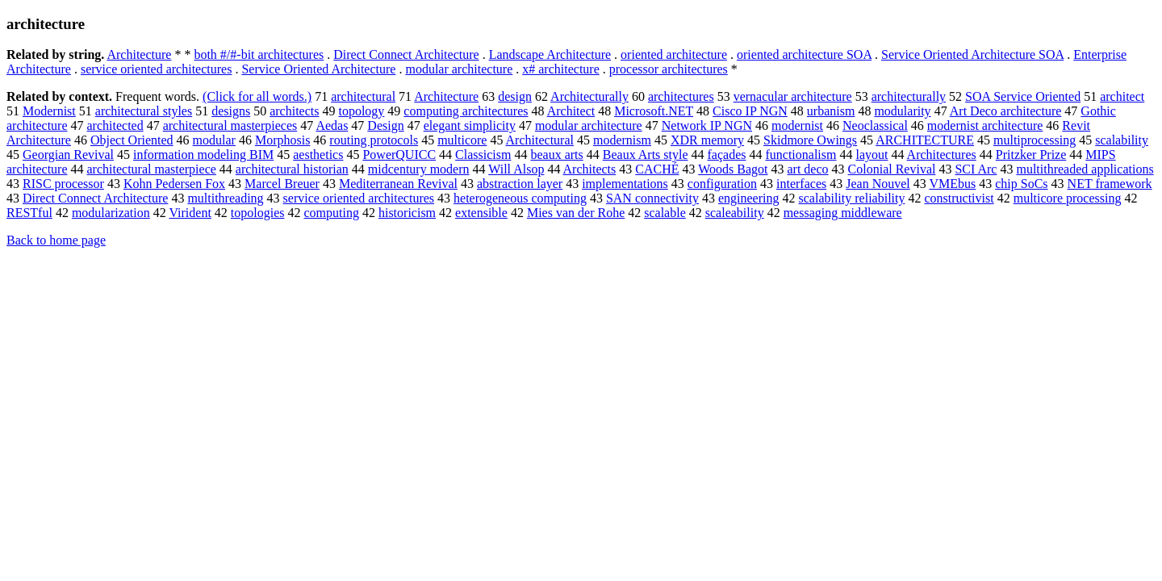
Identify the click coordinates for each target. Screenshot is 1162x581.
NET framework (1110, 183)
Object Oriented (131, 140)
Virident (190, 212)
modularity (902, 111)
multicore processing (1068, 198)
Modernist (49, 111)
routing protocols (373, 140)
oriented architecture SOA (804, 54)
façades (727, 154)
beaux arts (556, 154)
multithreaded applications (1084, 169)
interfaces (801, 183)
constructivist (958, 198)
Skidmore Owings (810, 140)
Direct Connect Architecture (406, 54)
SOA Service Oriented (1022, 96)
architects (294, 111)
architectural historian (292, 169)
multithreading (225, 198)
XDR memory (707, 140)
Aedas (332, 125)
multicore (462, 140)
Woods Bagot (732, 169)
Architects (590, 169)
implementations (625, 183)
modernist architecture (985, 125)
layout (871, 154)
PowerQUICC (399, 154)
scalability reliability (852, 198)
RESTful (29, 212)
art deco (807, 169)
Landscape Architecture (550, 54)
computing (331, 212)
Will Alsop (516, 169)
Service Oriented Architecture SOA (972, 54)
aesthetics (318, 154)
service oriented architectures (156, 69)
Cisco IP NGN (750, 111)
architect (1122, 96)
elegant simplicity (470, 125)
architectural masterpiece (151, 169)
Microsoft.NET (653, 111)
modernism (622, 140)
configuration (722, 183)
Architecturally (589, 96)
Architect (571, 111)
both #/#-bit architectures (259, 54)
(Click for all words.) (257, 96)
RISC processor (63, 183)
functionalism (800, 154)
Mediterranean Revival (398, 183)
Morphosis (282, 140)
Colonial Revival (892, 169)
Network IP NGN (707, 125)
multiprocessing (1034, 140)
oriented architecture (674, 54)
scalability (1121, 140)
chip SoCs (1021, 183)
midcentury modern (419, 169)
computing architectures (465, 111)
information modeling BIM (203, 154)
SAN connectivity (652, 198)
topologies (258, 212)
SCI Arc (976, 169)
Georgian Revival (68, 154)
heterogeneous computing (520, 198)
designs (230, 111)
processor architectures (668, 69)
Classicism (483, 154)
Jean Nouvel (878, 183)
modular (214, 140)
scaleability (734, 212)
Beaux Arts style (645, 154)
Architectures (941, 154)
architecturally (909, 96)
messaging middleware (843, 212)
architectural (363, 96)
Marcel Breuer (282, 183)
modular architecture (458, 69)
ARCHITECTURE (925, 140)
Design (385, 125)
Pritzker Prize (1031, 154)
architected (115, 125)
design (515, 96)
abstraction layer (519, 183)
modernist (797, 125)
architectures (681, 96)
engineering (749, 198)
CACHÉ (657, 169)
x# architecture (561, 69)
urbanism (831, 111)
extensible (481, 212)
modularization (111, 212)
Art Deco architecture (1006, 111)
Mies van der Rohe (576, 212)
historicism (407, 212)
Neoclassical (875, 125)
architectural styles (143, 111)
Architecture (139, 54)
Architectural (540, 140)
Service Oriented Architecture (318, 69)
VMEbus (952, 183)
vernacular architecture (793, 96)
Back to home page (56, 240)
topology (361, 111)
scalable (665, 212)
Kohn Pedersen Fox (174, 183)
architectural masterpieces (230, 125)
